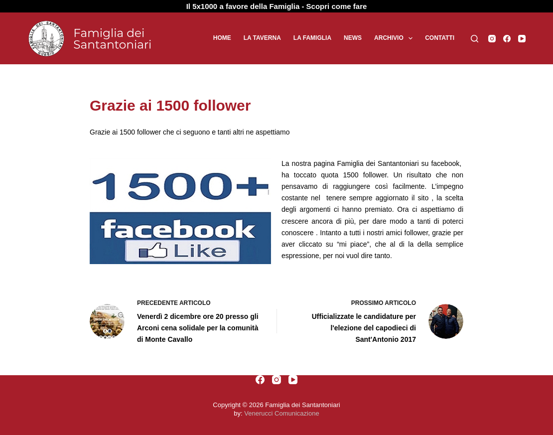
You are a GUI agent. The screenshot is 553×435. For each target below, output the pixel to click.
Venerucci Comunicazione (281, 413)
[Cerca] (474, 38)
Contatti (439, 37)
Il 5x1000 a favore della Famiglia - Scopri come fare (276, 6)
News (353, 37)
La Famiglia (312, 37)
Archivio (395, 38)
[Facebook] (507, 38)
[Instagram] (492, 38)
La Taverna (262, 37)
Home (222, 37)
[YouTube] (522, 38)
